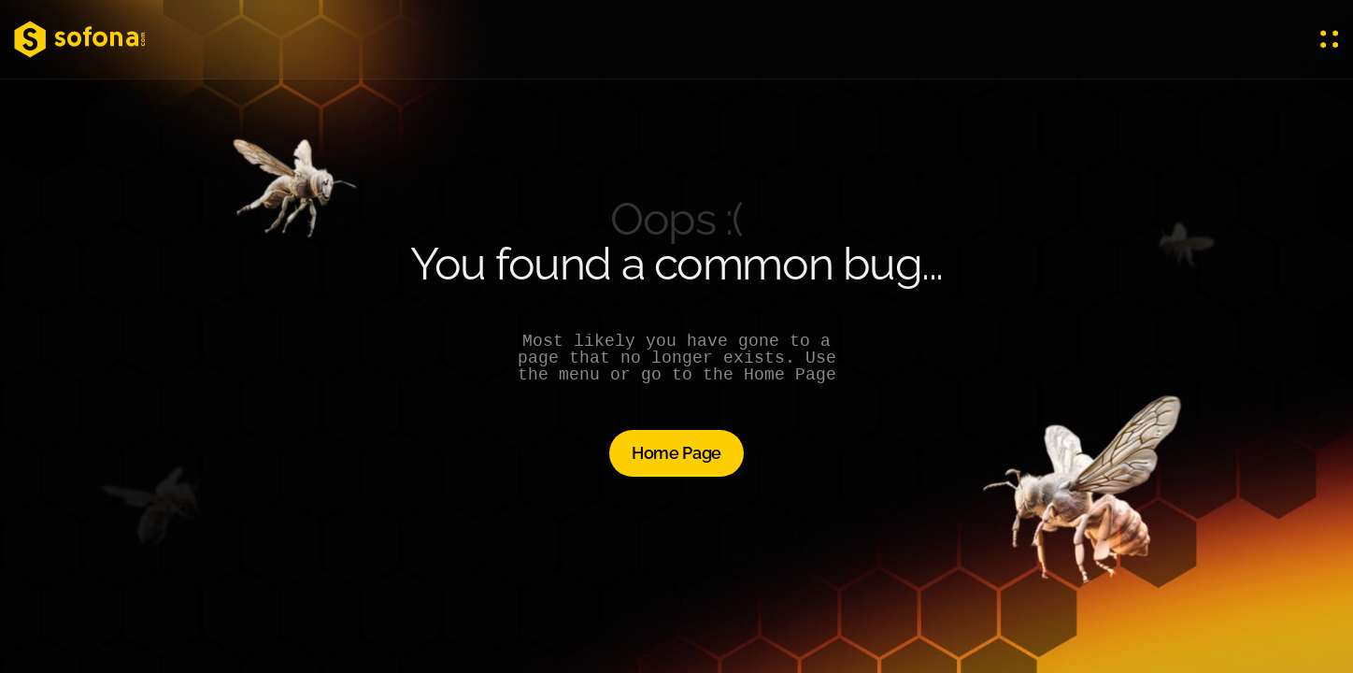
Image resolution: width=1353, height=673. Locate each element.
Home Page (676, 453)
